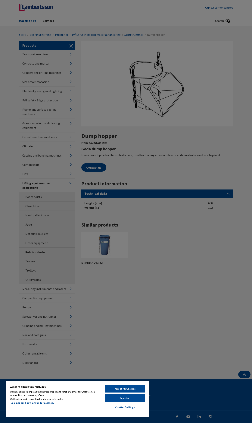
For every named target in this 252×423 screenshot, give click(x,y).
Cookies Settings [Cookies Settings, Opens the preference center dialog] (125, 407)
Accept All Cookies (125, 388)
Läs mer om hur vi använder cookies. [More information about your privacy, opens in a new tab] (32, 403)
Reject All (125, 398)
